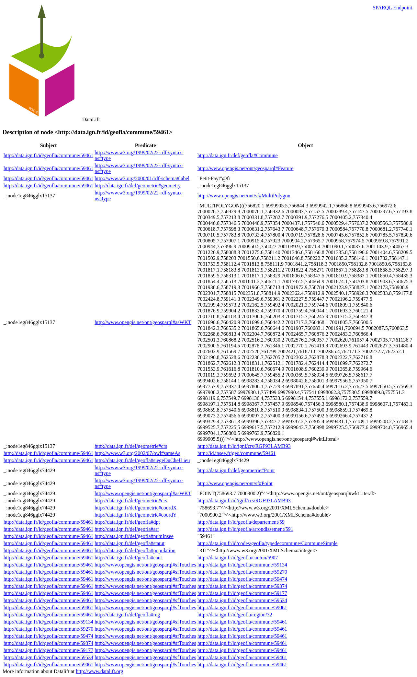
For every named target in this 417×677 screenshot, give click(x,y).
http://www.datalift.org (99, 671)
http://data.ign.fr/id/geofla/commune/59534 (242, 600)
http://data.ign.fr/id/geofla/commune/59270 (242, 572)
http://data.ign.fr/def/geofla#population (135, 550)
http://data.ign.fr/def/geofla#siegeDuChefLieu (142, 460)
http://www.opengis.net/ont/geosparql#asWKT (143, 322)
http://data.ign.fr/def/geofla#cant (128, 557)
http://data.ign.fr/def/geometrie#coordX (135, 507)
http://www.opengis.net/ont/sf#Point (235, 483)
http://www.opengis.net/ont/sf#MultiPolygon (243, 195)
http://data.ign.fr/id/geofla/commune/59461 (48, 155)
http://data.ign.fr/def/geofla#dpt (127, 522)
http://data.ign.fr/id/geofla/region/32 (234, 614)
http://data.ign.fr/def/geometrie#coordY (135, 515)
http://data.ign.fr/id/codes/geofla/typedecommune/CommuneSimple (267, 543)
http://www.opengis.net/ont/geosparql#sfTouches (145, 564)
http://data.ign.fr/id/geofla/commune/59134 (242, 564)
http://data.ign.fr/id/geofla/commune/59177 (242, 593)
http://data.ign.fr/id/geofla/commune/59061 (242, 607)
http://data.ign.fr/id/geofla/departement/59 (241, 522)
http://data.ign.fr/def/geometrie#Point (236, 470)
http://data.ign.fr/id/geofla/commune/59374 (242, 586)
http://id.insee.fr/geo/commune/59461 (236, 453)
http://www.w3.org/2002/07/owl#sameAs (137, 453)
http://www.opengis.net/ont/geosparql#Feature (245, 168)
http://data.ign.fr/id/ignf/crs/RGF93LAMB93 (244, 446)
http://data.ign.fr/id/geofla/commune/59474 (242, 579)
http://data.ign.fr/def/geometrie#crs (131, 446)
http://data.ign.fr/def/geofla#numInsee (134, 536)
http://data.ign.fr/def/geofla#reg (127, 614)
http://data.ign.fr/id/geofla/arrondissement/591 (245, 529)
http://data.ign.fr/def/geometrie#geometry (138, 185)
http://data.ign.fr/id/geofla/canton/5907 (237, 557)
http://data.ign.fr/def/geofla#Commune (237, 155)
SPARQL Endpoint (392, 7)
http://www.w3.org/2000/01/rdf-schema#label (142, 178)
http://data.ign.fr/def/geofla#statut (129, 543)
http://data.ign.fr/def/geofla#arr (127, 529)
